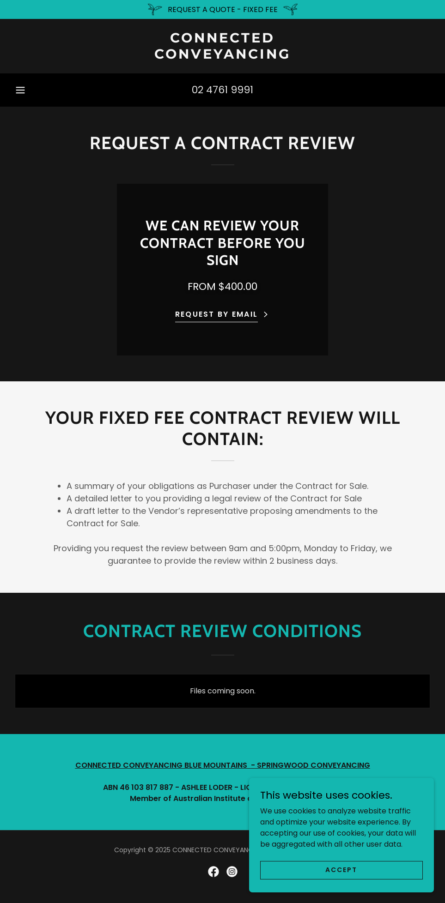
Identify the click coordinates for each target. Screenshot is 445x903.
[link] (222, 56)
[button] (20, 90)
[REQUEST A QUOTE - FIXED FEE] (222, 9)
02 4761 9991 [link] (222, 90)
